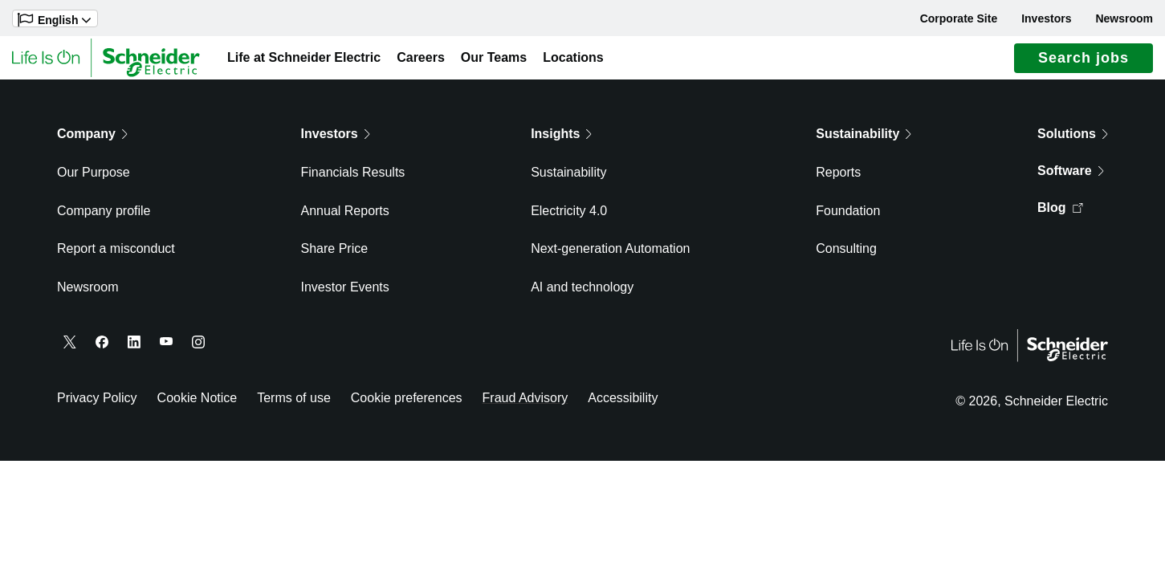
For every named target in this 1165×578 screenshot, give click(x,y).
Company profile (104, 219)
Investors (1046, 18)
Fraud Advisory (525, 406)
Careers (421, 61)
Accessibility (623, 406)
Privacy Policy (97, 406)
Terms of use (294, 406)
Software (1070, 178)
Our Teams (494, 61)
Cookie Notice (197, 406)
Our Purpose (93, 180)
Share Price (335, 257)
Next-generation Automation (610, 257)
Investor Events (345, 295)
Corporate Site (958, 18)
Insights (561, 142)
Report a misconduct (116, 257)
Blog (1060, 215)
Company (92, 142)
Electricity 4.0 (569, 219)
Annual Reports (345, 219)
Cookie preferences (406, 406)
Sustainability (568, 180)
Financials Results (353, 180)
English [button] (54, 19)
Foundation (848, 219)
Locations (573, 61)
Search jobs (1083, 62)
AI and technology (582, 295)
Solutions (1072, 142)
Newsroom (1124, 18)
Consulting (846, 257)
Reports (838, 180)
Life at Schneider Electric (304, 61)
